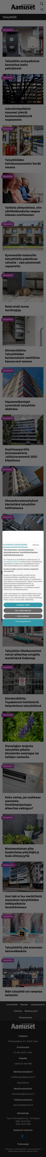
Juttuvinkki (12, 1004)
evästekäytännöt (20, 1149)
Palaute (24, 1004)
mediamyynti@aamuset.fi (23, 1077)
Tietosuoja (9, 1149)
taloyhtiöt (9, 17)
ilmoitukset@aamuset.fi (23, 1093)
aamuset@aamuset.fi (23, 1105)
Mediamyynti (31, 1011)
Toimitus (17, 1011)
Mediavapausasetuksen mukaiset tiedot (23, 1151)
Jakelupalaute (37, 1004)
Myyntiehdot (23, 1082)
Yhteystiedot (25, 1017)
